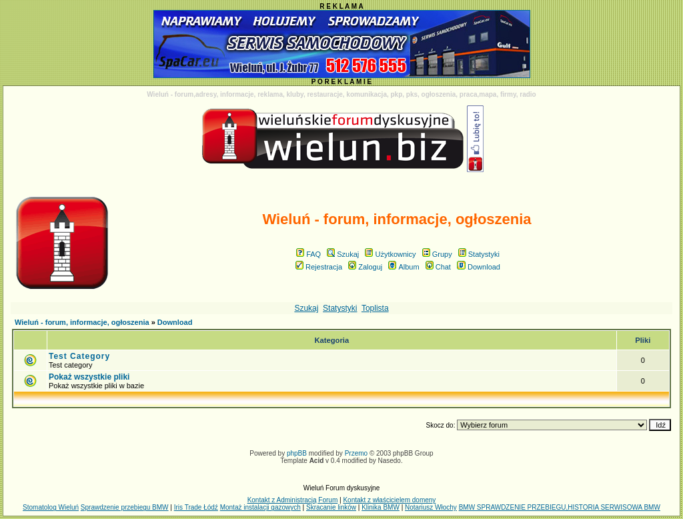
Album (403, 267)
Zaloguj (365, 267)
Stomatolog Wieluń (51, 507)
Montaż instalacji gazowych (260, 507)
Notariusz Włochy (431, 507)
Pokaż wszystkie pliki (89, 377)
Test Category (79, 356)
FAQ (308, 254)
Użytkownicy (390, 254)
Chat (438, 267)
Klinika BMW (381, 507)
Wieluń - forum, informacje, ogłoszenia (82, 322)
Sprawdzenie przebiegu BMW (125, 507)
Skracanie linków (331, 507)
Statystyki (479, 254)
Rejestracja (318, 267)
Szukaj (343, 254)
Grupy (437, 254)
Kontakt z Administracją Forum (292, 500)
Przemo (356, 453)
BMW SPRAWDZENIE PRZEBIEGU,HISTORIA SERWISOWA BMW (559, 507)
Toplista (375, 308)
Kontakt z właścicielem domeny (389, 500)
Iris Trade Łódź (196, 507)
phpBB (297, 453)
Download (478, 267)
